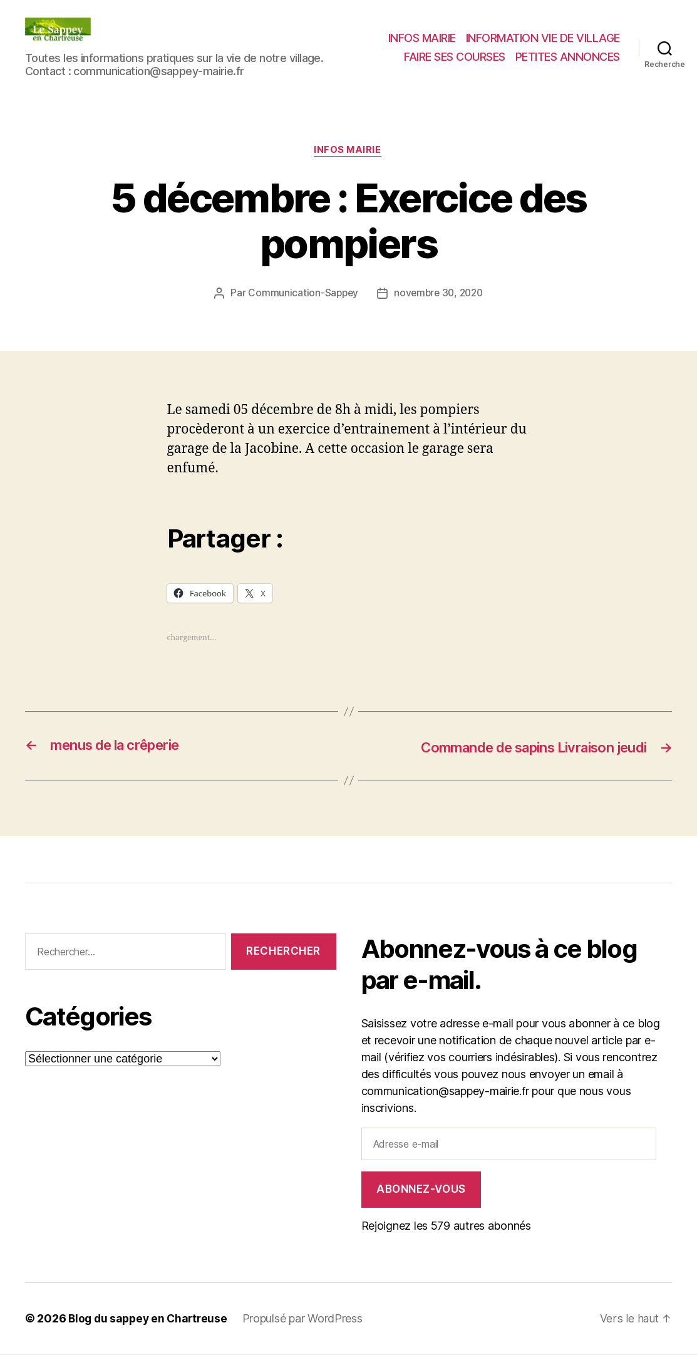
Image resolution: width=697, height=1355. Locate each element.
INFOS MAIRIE (422, 37)
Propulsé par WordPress (308, 1319)
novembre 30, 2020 (439, 294)
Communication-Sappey (301, 294)
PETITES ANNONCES (567, 56)
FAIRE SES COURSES (454, 56)
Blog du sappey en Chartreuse (150, 1319)
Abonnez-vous (421, 1190)
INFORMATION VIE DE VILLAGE (543, 37)
